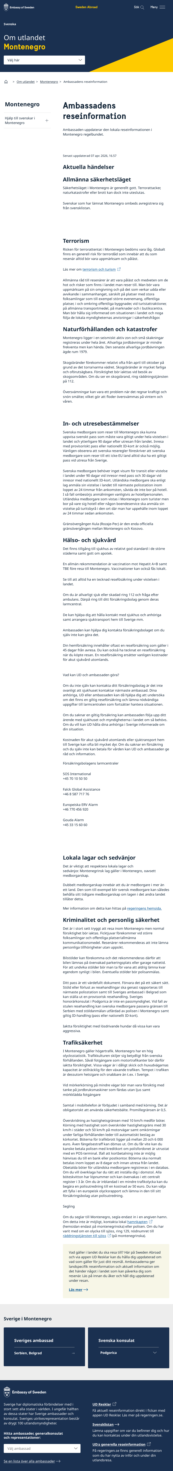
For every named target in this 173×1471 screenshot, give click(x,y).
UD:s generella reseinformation (118, 1444)
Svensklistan (103, 1424)
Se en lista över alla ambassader (29, 1461)
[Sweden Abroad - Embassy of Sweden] (22, 7)
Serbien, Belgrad (28, 1353)
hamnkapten (137, 1221)
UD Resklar (101, 1404)
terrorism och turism (99, 269)
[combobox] (44, 60)
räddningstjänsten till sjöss (84, 1235)
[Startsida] (7, 81)
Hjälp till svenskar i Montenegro (20, 120)
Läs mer (75, 1290)
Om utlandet (26, 82)
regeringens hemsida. (144, 908)
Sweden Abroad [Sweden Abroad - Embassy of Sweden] (86, 7)
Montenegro (49, 82)
